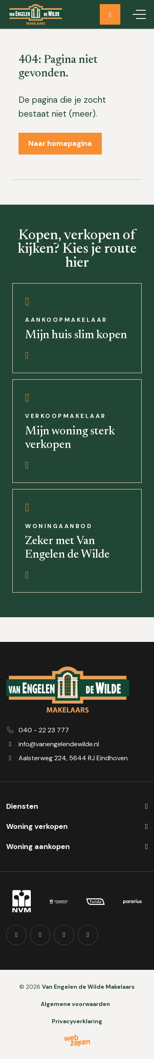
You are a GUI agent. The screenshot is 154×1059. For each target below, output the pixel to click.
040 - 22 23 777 (43, 730)
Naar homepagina (60, 143)
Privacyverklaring (77, 1021)
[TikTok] (88, 935)
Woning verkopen (37, 826)
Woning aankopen (38, 846)
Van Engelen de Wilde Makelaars (88, 986)
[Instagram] (40, 935)
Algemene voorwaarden (75, 1004)
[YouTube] (64, 935)
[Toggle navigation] (139, 14)
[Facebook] (16, 935)
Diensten (22, 806)
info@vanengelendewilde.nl (58, 744)
